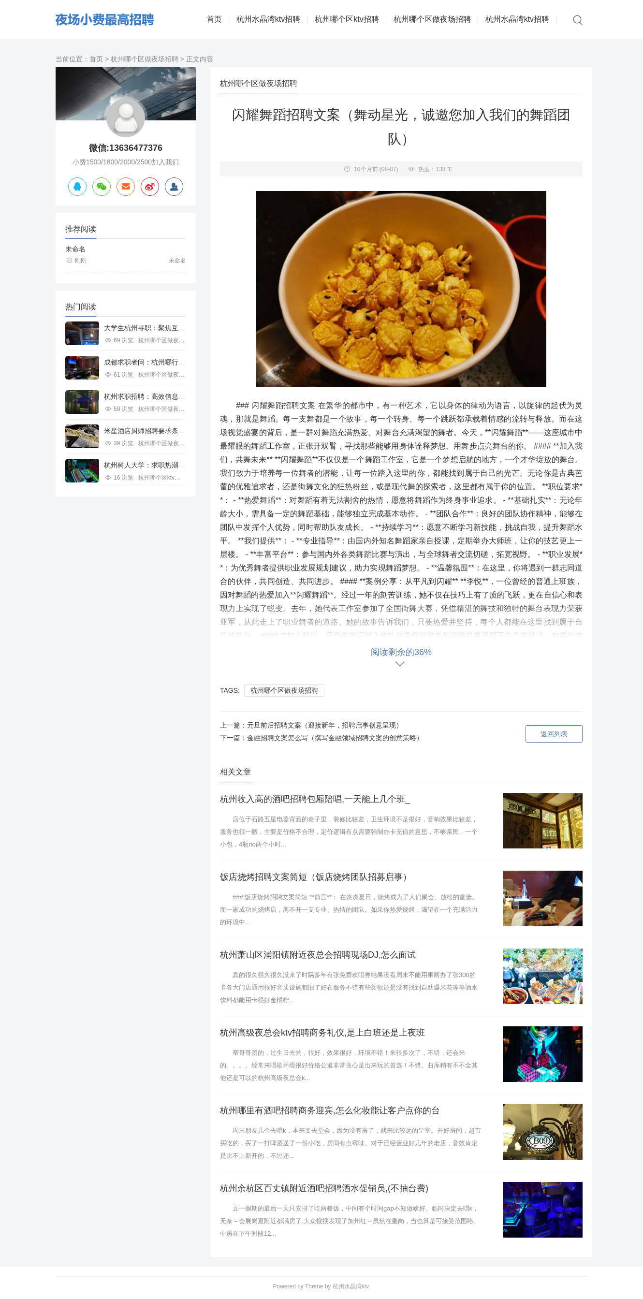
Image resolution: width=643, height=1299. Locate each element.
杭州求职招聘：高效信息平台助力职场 (161, 396)
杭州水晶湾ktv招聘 (268, 19)
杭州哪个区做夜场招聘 (432, 19)
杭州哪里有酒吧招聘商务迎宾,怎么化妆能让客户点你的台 (330, 1110)
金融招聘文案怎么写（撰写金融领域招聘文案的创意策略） (335, 738)
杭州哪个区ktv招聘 (347, 19)
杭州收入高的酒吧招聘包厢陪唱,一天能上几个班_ (315, 799)
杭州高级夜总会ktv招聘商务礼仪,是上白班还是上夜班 (322, 1032)
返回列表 (554, 734)
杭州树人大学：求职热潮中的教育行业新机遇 (171, 465)
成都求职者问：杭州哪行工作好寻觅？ (161, 362)
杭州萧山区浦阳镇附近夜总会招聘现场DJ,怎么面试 (318, 955)
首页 (214, 19)
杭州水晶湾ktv (350, 1286)
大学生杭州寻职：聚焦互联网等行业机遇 (165, 328)
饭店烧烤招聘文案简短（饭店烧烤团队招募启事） (315, 877)
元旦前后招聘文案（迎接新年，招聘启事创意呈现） (325, 725)
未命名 (75, 249)
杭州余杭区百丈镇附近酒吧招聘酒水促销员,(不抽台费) (324, 1188)
